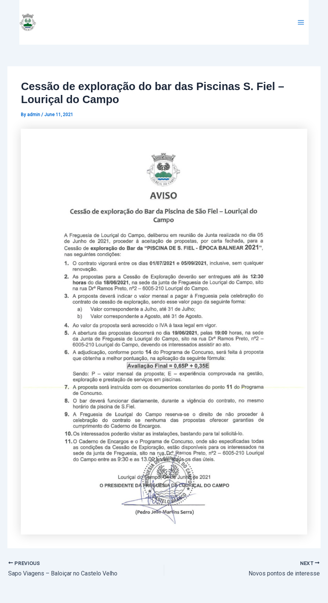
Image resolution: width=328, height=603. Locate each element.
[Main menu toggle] (301, 22)
